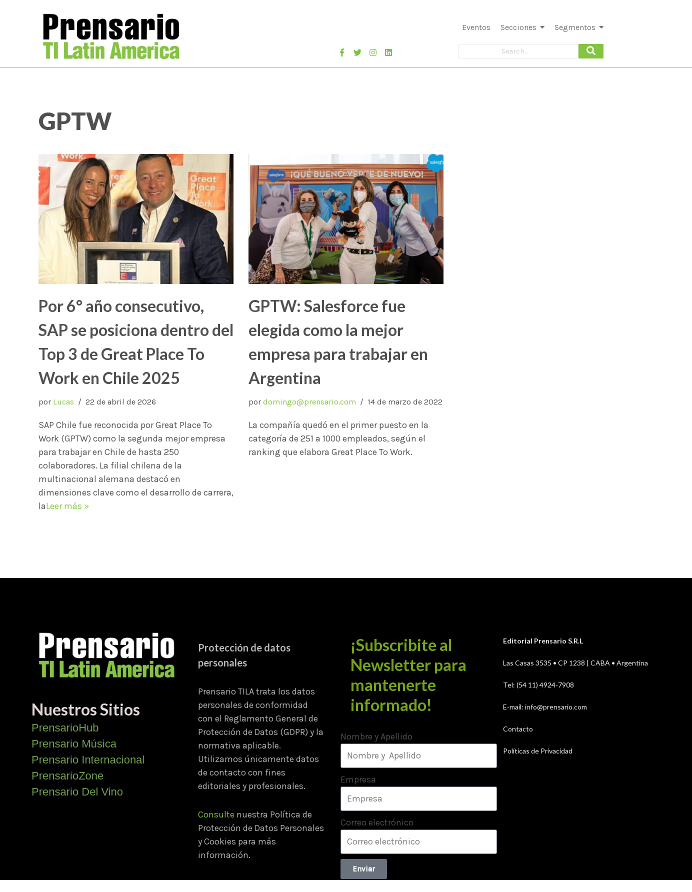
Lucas (63, 401)
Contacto (518, 728)
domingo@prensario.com (309, 401)
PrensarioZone (68, 776)
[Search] (518, 51)
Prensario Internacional (88, 760)
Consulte (216, 814)
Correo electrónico (377, 822)
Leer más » (67, 506)
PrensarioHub (65, 728)
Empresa (358, 779)
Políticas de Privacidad (537, 750)
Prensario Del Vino (77, 792)
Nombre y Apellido (376, 736)
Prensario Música (74, 744)
